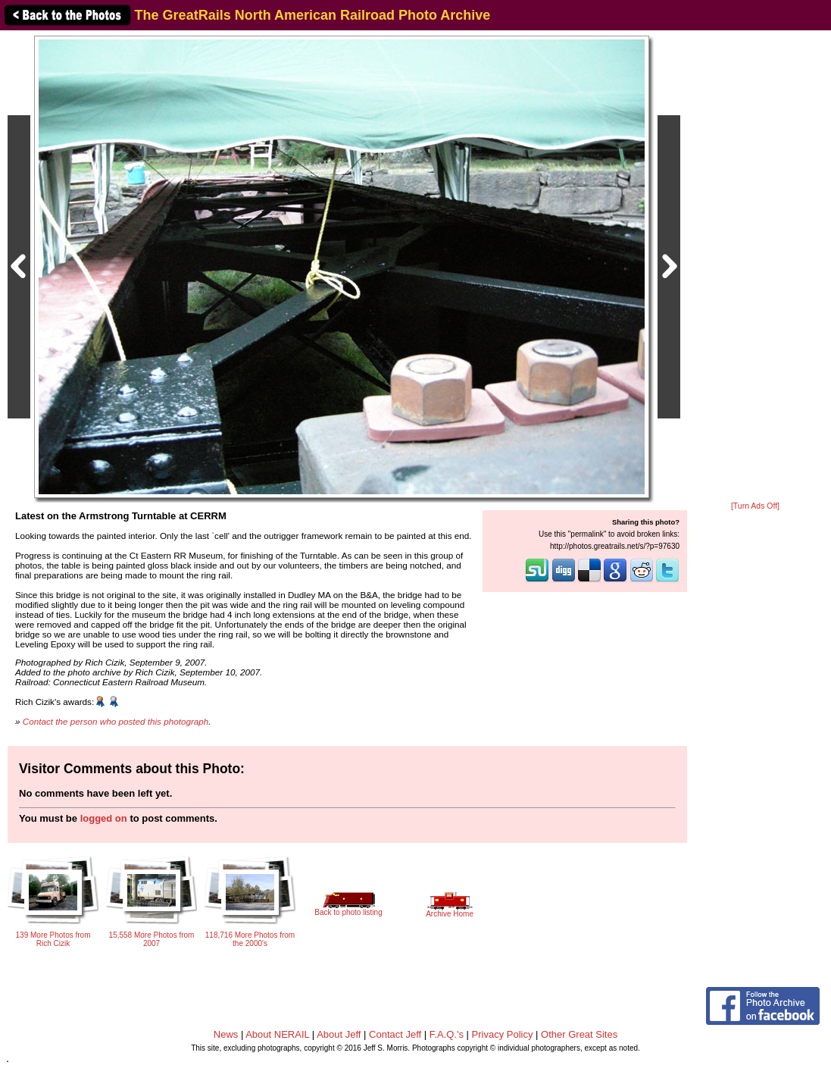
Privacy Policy (502, 1034)
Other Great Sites (579, 1034)
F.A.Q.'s (447, 1034)
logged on (103, 818)
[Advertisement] (755, 266)
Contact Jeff (395, 1034)
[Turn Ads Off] (755, 506)
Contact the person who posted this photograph (116, 721)
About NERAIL (277, 1034)
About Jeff (339, 1034)
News (226, 1034)
